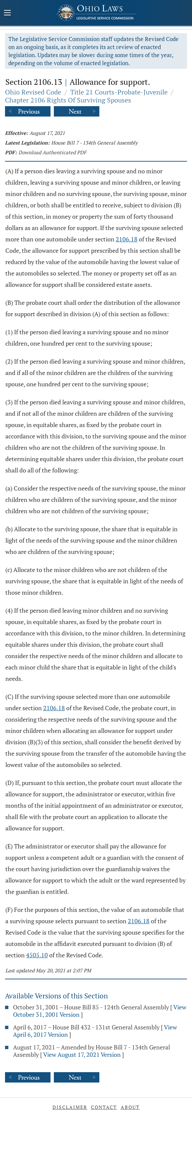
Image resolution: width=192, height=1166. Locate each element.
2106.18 (126, 239)
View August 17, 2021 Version (82, 1054)
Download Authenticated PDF (52, 152)
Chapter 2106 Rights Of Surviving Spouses (68, 100)
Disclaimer (70, 1107)
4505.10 (37, 955)
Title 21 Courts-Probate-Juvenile (119, 91)
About (130, 1107)
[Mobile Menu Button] (7, 13)
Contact (104, 1107)
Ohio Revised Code (33, 91)
